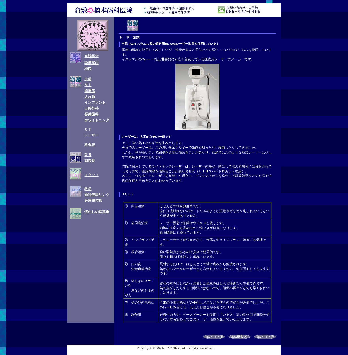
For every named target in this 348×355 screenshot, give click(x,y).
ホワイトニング (96, 120)
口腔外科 (91, 108)
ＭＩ (87, 85)
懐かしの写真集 (96, 212)
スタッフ (91, 175)
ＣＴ (87, 129)
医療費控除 (93, 201)
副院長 (89, 161)
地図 (87, 69)
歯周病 (89, 91)
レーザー (91, 135)
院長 (87, 155)
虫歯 (87, 79)
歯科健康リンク (96, 195)
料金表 (89, 145)
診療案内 (91, 63)
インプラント (95, 102)
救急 (87, 189)
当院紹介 (91, 56)
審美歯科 (91, 114)
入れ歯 (89, 97)
